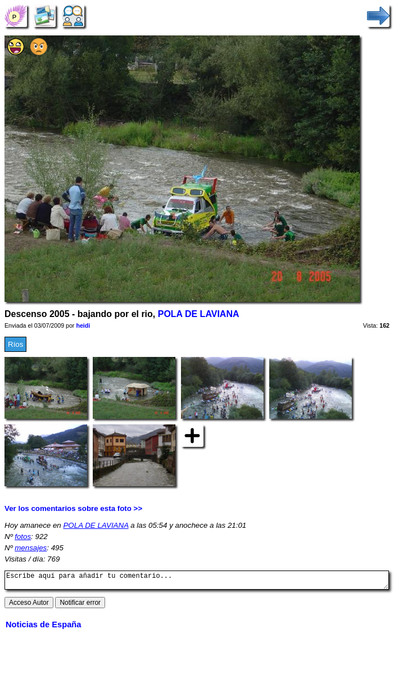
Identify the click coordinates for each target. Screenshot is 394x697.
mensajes (31, 548)
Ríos (15, 344)
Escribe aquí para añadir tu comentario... (196, 582)
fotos (23, 536)
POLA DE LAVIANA (198, 314)
